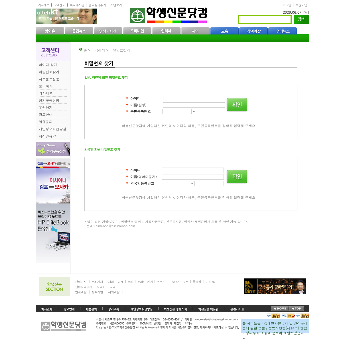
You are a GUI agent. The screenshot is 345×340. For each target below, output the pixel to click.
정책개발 (97, 292)
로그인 (287, 5)
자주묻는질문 (49, 78)
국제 (130, 282)
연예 (150, 282)
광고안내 (45, 114)
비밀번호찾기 (49, 71)
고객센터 (59, 5)
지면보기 (116, 5)
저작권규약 (47, 136)
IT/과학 (174, 282)
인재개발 (80, 292)
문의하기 (45, 86)
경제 (120, 282)
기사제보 (43, 5)
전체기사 (80, 282)
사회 (111, 282)
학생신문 (169, 14)
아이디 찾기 (48, 64)
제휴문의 (45, 121)
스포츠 (161, 282)
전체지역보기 (83, 287)
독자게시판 (77, 5)
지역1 (100, 287)
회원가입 (301, 5)
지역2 (113, 287)
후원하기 (45, 107)
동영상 (196, 282)
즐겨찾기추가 (97, 5)
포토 (185, 282)
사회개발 (113, 292)
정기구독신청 (49, 100)
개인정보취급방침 (52, 128)
